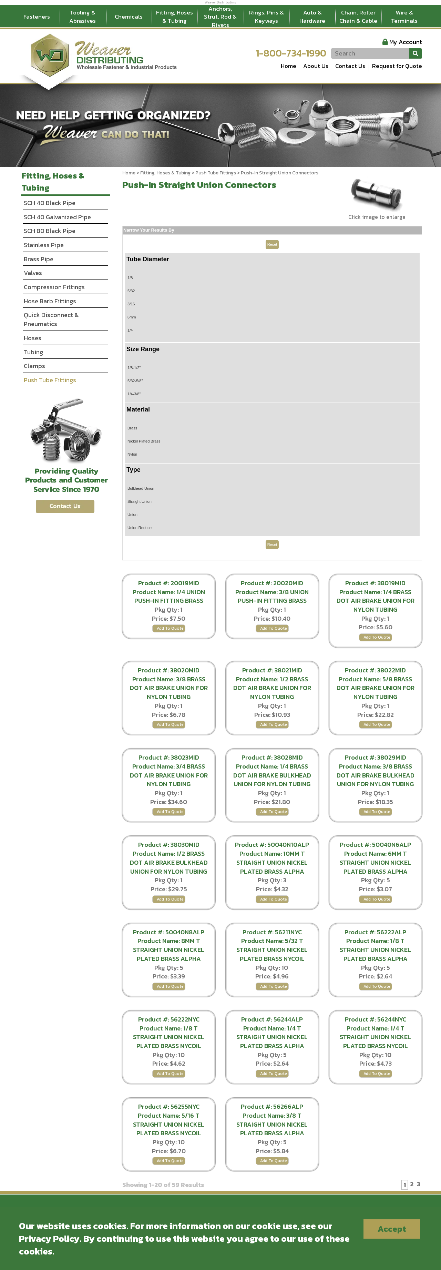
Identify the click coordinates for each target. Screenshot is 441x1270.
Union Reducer (140, 528)
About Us (315, 65)
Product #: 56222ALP (375, 932)
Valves (33, 272)
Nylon (132, 454)
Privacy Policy (49, 1238)
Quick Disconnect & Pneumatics (51, 319)
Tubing (33, 352)
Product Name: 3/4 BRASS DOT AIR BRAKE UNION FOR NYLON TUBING (169, 775)
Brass (132, 428)
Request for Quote (397, 65)
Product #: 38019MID (375, 583)
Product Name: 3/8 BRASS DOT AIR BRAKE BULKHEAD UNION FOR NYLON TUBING (375, 775)
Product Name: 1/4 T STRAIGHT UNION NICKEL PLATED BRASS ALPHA (272, 1037)
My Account (405, 42)
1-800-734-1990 (291, 53)
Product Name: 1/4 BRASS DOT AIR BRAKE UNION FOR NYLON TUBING (375, 600)
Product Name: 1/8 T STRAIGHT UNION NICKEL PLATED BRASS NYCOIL (168, 1037)
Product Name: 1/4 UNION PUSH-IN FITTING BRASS (169, 596)
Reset (272, 244)
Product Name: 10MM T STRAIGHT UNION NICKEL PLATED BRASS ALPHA (272, 862)
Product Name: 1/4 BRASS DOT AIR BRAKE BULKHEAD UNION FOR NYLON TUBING (272, 775)
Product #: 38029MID (375, 757)
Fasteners (36, 16)
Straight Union (139, 501)
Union (132, 514)
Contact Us (350, 65)
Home (288, 65)
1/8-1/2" (134, 368)
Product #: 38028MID (272, 757)
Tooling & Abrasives (82, 16)
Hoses (32, 338)
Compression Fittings (54, 287)
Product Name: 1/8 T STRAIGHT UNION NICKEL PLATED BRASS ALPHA (375, 949)
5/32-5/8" (135, 381)
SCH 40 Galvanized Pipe (57, 217)
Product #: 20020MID (272, 583)
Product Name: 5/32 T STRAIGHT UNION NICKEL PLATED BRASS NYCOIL (272, 949)
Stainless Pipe (44, 245)
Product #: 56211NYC (272, 932)
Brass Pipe (38, 259)
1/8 (130, 278)
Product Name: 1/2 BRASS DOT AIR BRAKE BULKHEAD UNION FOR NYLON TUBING (169, 862)
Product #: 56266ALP (272, 1106)
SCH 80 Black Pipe (49, 230)
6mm (131, 317)
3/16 (131, 304)
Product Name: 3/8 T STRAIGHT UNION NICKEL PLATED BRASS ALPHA (272, 1124)
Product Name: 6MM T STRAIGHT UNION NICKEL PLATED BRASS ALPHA (375, 862)
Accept (392, 1229)
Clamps (34, 365)
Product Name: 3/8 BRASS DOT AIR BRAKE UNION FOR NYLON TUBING (169, 687)
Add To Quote (170, 628)
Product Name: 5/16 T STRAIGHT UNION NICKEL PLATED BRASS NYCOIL (168, 1124)
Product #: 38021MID (272, 670)
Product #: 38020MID (168, 670)
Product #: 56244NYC (375, 1019)
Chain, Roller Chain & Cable (358, 16)
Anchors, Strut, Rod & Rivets (220, 17)
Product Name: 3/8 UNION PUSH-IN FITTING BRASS (272, 596)
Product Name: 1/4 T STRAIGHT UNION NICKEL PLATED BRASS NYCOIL (375, 1037)
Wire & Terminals (404, 16)
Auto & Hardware (312, 16)
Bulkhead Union (140, 488)
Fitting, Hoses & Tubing (174, 16)
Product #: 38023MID (169, 757)
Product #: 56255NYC (168, 1106)
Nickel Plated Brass (143, 441)
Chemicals (129, 16)
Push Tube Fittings (215, 172)
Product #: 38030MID (168, 844)
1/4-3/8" (134, 394)
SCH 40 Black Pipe (49, 202)
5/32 (131, 291)
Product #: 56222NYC (168, 1019)
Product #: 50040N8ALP (168, 932)
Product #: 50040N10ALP (272, 844)
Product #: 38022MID (375, 670)
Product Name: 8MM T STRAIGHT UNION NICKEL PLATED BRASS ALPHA (168, 949)
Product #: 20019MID (168, 583)
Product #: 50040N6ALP (375, 844)
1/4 (130, 330)
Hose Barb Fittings (50, 301)
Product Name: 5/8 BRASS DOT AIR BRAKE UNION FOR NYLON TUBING (375, 687)
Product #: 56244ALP (272, 1019)
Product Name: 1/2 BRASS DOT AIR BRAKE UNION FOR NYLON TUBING (272, 687)
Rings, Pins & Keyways (266, 16)
